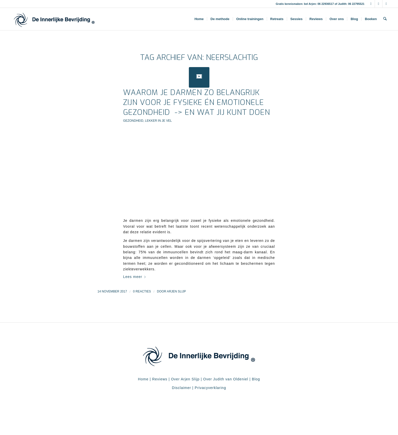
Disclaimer (181, 388)
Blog (256, 379)
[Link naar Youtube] (386, 4)
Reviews (159, 379)
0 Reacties (142, 291)
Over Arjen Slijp (185, 379)
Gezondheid (133, 120)
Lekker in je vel (158, 120)
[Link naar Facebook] (371, 4)
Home (143, 379)
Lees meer (134, 277)
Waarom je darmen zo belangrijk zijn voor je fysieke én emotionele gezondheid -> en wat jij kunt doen (196, 102)
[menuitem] (199, 19)
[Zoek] (385, 19)
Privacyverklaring (210, 388)
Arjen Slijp (176, 291)
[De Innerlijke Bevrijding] (54, 19)
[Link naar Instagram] (378, 4)
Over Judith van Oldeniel (225, 379)
